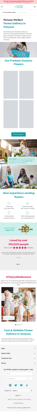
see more (30, 341)
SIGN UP (28, 378)
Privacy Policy (27, 399)
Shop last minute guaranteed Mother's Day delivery (18, 1)
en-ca (18, 396)
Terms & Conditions (18, 399)
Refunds (10, 399)
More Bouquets (18, 134)
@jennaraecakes (9, 318)
